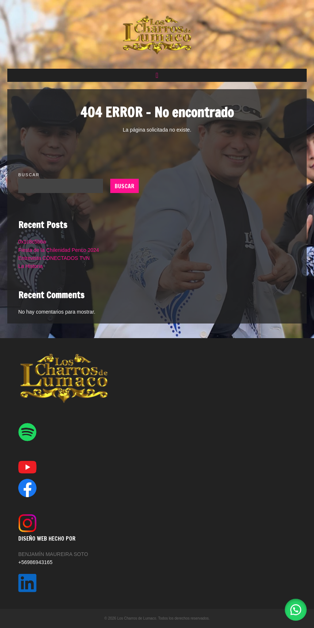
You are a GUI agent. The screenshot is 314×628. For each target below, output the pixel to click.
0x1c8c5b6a (32, 242)
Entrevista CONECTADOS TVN (54, 258)
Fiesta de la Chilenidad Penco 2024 (58, 250)
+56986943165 (35, 562)
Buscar (29, 175)
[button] (157, 75)
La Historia (30, 266)
